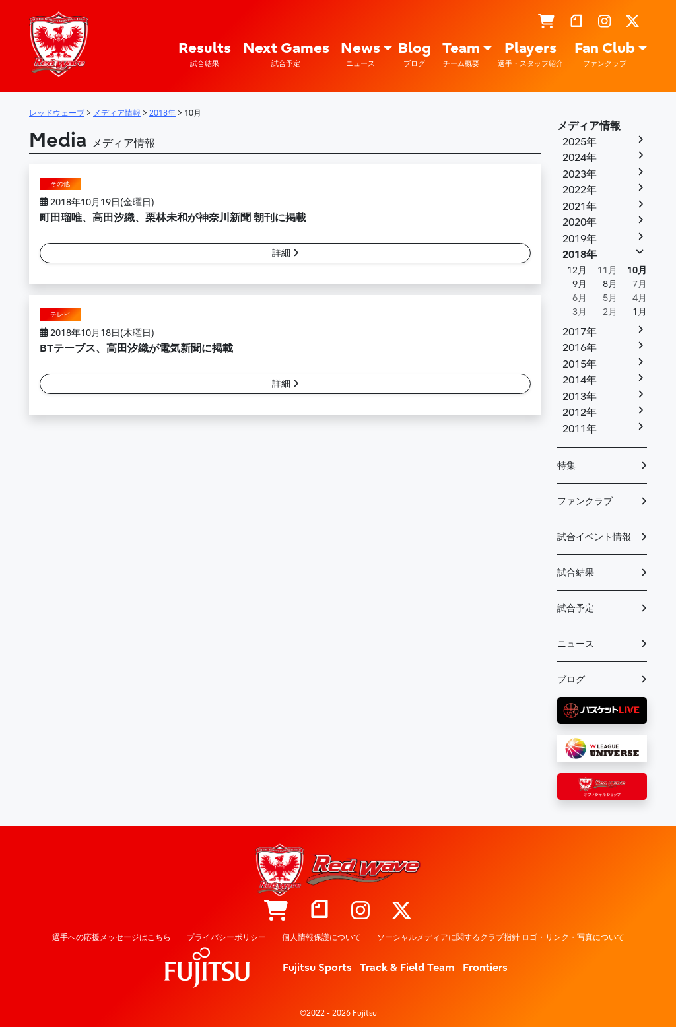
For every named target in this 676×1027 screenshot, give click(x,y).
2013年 (579, 397)
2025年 (579, 142)
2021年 (579, 207)
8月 (610, 284)
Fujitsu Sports (317, 968)
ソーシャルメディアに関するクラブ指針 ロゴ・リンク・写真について (501, 937)
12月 (577, 270)
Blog (414, 54)
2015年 (579, 364)
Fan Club (604, 54)
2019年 (579, 239)
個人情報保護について (321, 937)
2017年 (579, 332)
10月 (637, 270)
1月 (639, 311)
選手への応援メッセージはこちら (111, 937)
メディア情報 (589, 126)
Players (530, 54)
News (360, 54)
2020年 (579, 222)
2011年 (579, 429)
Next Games (286, 54)
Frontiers (485, 968)
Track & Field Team (407, 968)
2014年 (579, 380)
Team (461, 54)
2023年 (579, 174)
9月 (579, 284)
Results (204, 54)
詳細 (285, 253)
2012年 (579, 412)
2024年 (579, 158)
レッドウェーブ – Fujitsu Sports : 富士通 (58, 44)
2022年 (579, 190)
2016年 (579, 348)
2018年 (579, 255)
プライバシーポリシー (226, 937)
